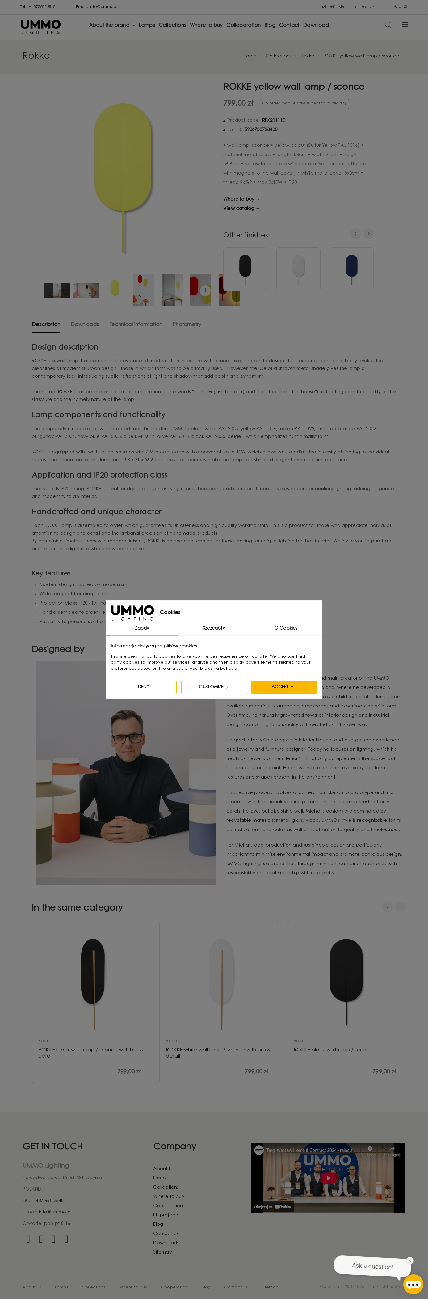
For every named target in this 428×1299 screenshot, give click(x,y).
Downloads (85, 324)
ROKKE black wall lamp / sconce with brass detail (90, 1053)
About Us (163, 1169)
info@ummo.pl (55, 1212)
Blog (158, 1224)
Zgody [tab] (142, 628)
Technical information (135, 324)
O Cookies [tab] (286, 628)
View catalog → (241, 208)
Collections (166, 1187)
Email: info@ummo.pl (97, 7)
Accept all (284, 687)
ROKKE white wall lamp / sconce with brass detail (218, 1053)
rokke (44, 1041)
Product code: (244, 121)
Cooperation (168, 1206)
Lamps (160, 1178)
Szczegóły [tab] (214, 628)
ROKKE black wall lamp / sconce (333, 1050)
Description (46, 324)
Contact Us (165, 1234)
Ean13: (235, 130)
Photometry (187, 324)
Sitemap (162, 1252)
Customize (214, 687)
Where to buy (168, 1197)
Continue (205, 290)
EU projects (166, 1215)
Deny (143, 687)
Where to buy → (241, 199)
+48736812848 (48, 1201)
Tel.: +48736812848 (38, 7)
